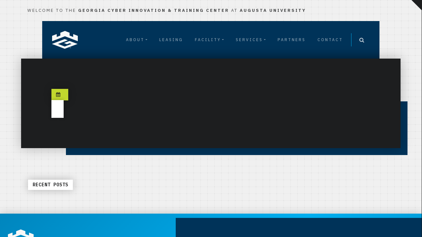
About (135, 39)
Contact (330, 39)
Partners (292, 39)
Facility (208, 39)
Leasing (171, 39)
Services (249, 39)
